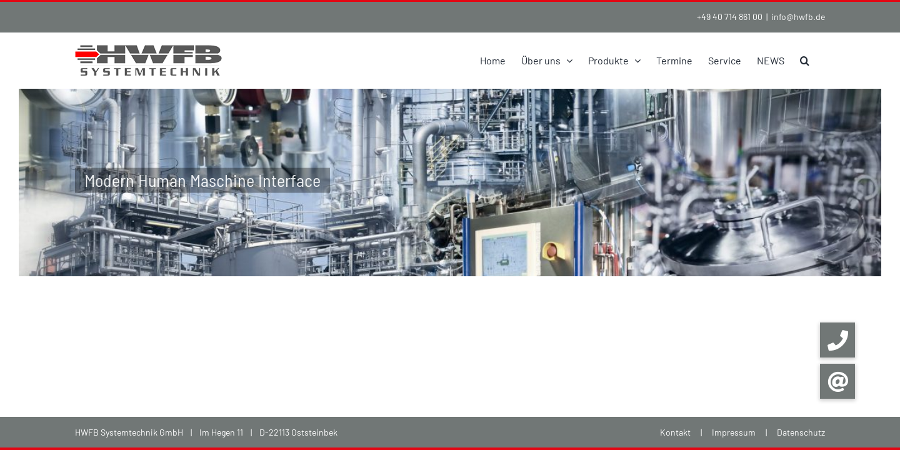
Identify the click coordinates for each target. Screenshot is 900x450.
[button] (820, 60)
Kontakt (675, 432)
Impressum (734, 432)
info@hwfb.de (798, 16)
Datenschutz (801, 432)
